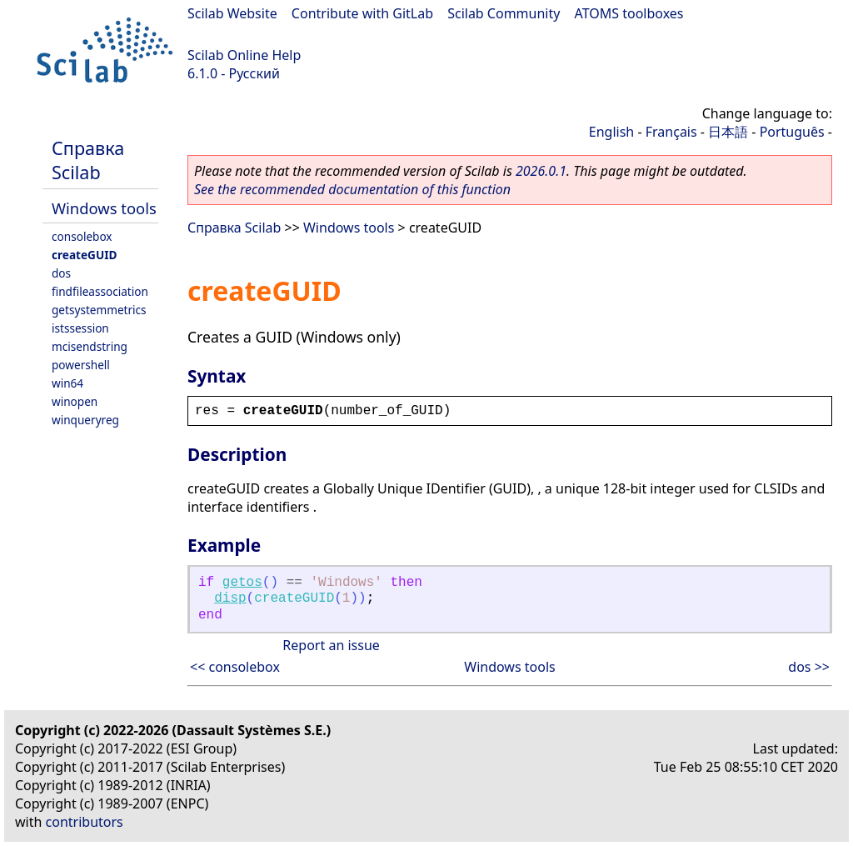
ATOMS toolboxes (629, 13)
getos (242, 582)
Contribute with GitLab (362, 13)
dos (61, 273)
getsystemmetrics (99, 310)
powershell (81, 365)
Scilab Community (503, 13)
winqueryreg (85, 420)
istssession (80, 328)
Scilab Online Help (244, 55)
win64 (67, 383)
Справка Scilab (88, 160)
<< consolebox (235, 667)
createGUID (84, 255)
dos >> (809, 667)
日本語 (728, 132)
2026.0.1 (541, 171)
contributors (84, 822)
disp (230, 598)
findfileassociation (100, 291)
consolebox (82, 236)
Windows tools (104, 208)
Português (792, 132)
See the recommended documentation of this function (352, 189)
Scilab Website (232, 13)
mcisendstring (89, 346)
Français (671, 132)
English (611, 132)
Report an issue (330, 645)
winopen (74, 401)
